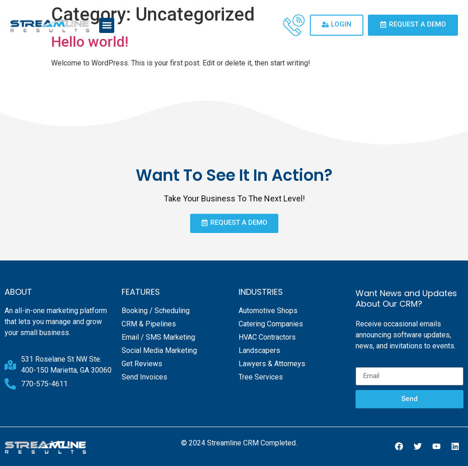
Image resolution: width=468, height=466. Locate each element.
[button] (106, 25)
